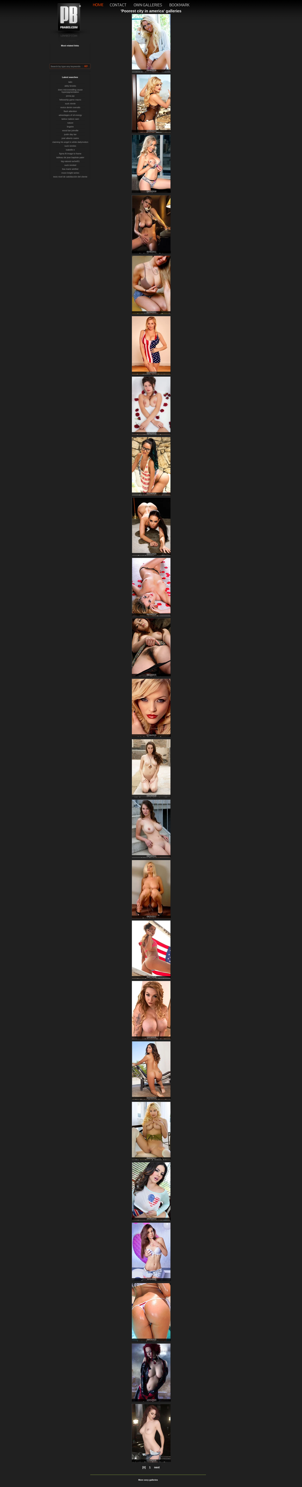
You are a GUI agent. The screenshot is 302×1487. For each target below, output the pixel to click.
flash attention (70, 111)
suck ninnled (70, 165)
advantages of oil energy (70, 115)
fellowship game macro (70, 100)
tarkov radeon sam (70, 119)
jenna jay (70, 96)
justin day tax (70, 134)
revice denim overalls (70, 107)
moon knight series (70, 173)
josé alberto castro (70, 138)
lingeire (70, 126)
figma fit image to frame (70, 153)
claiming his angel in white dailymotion (70, 142)
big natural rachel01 (70, 161)
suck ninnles (70, 146)
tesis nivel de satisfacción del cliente (70, 177)
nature (70, 123)
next (157, 1467)
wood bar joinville (70, 130)
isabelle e (70, 150)
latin (70, 82)
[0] (144, 1467)
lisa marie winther (70, 169)
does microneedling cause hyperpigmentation (70, 91)
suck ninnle (70, 103)
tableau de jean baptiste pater (70, 157)
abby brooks (70, 86)
